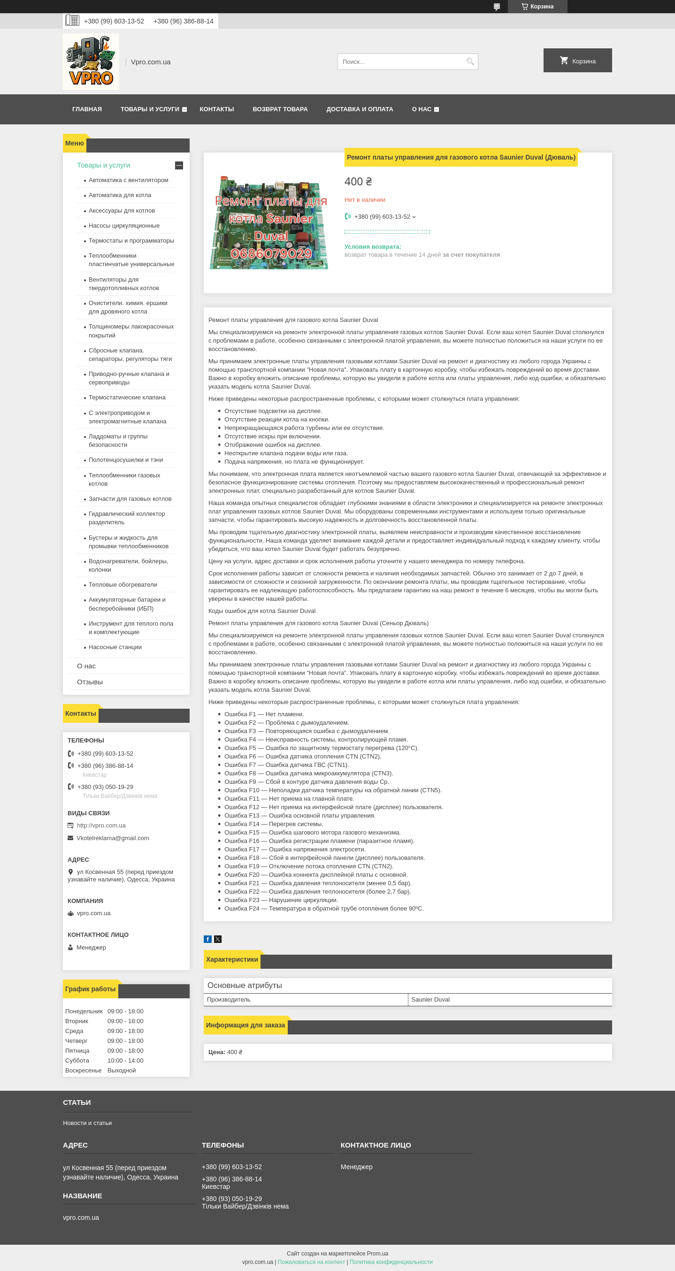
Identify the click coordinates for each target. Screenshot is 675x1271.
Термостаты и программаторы (131, 240)
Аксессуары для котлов (122, 210)
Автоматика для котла (120, 195)
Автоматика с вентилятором (129, 180)
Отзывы (90, 682)
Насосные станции (115, 647)
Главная (87, 109)
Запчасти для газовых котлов (130, 498)
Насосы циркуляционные (124, 225)
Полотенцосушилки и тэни (126, 459)
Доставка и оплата (360, 109)
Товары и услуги (150, 109)
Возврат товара (280, 109)
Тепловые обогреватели (123, 584)
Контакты (217, 109)
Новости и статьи (87, 1122)
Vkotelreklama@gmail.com (113, 838)
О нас (422, 109)
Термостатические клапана (127, 397)
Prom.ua (377, 1253)
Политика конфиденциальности (391, 1262)
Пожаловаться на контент (311, 1262)
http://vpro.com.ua (101, 825)
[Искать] (470, 62)
